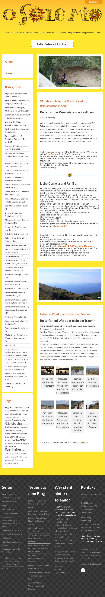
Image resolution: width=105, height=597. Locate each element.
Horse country (60, 226)
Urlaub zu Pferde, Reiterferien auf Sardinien (66, 314)
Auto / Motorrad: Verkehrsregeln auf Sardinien (36, 586)
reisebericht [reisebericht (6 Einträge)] (9, 444)
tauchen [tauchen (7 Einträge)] (14, 457)
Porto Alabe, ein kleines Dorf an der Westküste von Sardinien (38, 549)
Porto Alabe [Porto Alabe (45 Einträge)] (19, 440)
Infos (99, 33)
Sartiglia (46, 357)
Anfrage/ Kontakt (9, 502)
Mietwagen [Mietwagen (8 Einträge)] (20, 430)
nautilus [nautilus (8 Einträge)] (24, 434)
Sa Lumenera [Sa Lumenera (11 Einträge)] (10, 447)
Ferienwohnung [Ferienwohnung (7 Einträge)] (18, 417)
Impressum (6, 538)
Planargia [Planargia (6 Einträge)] (8, 440)
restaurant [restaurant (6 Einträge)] (17, 444)
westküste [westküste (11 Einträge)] (9, 463)
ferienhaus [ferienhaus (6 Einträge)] (8, 417)
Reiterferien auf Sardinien (15, 245)
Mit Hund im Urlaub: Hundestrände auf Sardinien (37, 559)
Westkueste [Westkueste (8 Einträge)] (19, 460)
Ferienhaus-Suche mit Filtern (27, 33)
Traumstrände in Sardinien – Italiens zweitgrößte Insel (39, 576)
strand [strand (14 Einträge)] (23, 454)
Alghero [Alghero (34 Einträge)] (9, 407)
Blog (4, 506)
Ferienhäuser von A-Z (49, 33)
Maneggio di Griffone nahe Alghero (75, 246)
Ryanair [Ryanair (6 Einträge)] (26, 444)
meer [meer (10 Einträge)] (13, 431)
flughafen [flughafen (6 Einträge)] (8, 420)
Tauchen (8, 345)
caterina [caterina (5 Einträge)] (15, 414)
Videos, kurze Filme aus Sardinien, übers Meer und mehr (16, 377)
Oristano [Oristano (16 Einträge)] (14, 437)
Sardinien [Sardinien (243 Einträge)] (13, 450)
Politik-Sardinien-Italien (14, 234)
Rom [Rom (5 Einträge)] (22, 444)
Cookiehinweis (8, 510)
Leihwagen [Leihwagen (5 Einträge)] (24, 427)
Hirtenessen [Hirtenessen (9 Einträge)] (25, 424)
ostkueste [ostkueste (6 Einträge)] (22, 437)
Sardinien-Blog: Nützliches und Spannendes (77, 33)
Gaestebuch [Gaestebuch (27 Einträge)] (18, 420)
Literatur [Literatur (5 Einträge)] (8, 430)
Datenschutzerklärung (11, 514)
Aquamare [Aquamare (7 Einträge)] (18, 407)
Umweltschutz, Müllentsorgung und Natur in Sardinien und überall (17, 352)
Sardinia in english (12, 256)
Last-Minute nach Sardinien (16, 206)
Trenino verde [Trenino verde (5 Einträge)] (22, 457)
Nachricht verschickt (10, 565)
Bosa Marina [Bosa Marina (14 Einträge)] (10, 411)
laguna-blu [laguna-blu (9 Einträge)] (16, 427)
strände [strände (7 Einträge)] (7, 457)
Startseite (9, 33)
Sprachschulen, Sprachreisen (17, 328)
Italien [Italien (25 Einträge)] (8, 427)
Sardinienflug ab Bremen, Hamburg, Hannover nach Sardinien (39, 521)
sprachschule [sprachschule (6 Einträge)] (16, 454)
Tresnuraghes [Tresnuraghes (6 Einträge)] (9, 460)
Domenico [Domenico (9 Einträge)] (23, 414)
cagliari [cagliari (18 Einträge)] (25, 411)
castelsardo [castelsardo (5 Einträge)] (8, 414)
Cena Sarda (50, 154)
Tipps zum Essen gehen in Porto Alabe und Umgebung (39, 538)
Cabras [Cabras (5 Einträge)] (19, 411)
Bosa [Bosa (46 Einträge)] (26, 407)
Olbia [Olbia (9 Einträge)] (7, 437)
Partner (5, 569)
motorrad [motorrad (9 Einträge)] (17, 434)
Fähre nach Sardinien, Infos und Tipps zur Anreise (37, 504)
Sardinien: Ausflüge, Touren (16, 275)
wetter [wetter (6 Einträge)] (16, 463)
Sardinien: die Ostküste (14, 289)
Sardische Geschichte (14, 317)
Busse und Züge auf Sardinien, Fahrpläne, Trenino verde (17, 139)
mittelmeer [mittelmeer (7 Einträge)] (9, 434)
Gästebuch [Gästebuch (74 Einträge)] (12, 423)
